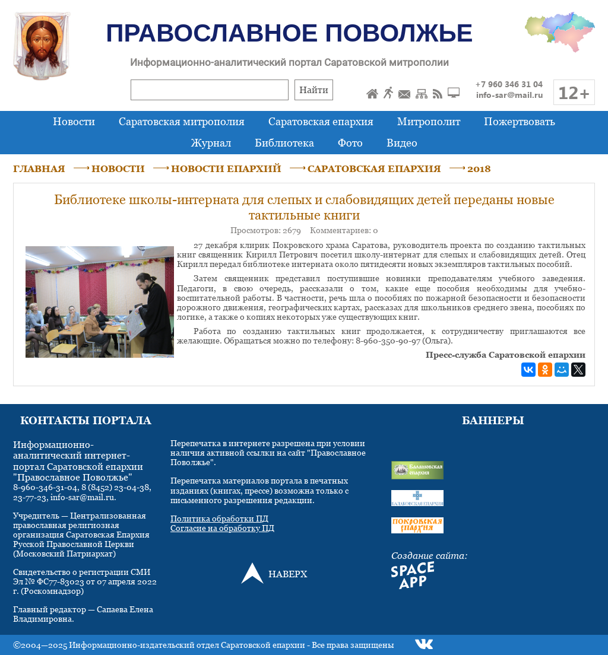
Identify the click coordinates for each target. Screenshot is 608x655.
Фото (350, 142)
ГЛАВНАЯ (39, 168)
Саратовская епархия (320, 121)
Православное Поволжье (289, 33)
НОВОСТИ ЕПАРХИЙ (226, 168)
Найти (313, 89)
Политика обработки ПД (219, 518)
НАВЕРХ (287, 573)
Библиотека (284, 142)
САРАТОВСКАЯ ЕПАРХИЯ (374, 168)
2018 (479, 168)
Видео (402, 142)
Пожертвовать (519, 121)
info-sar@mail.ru (509, 94)
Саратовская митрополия (182, 121)
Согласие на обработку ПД (222, 528)
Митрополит (428, 121)
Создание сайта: (429, 555)
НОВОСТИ (118, 168)
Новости (74, 121)
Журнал (211, 142)
